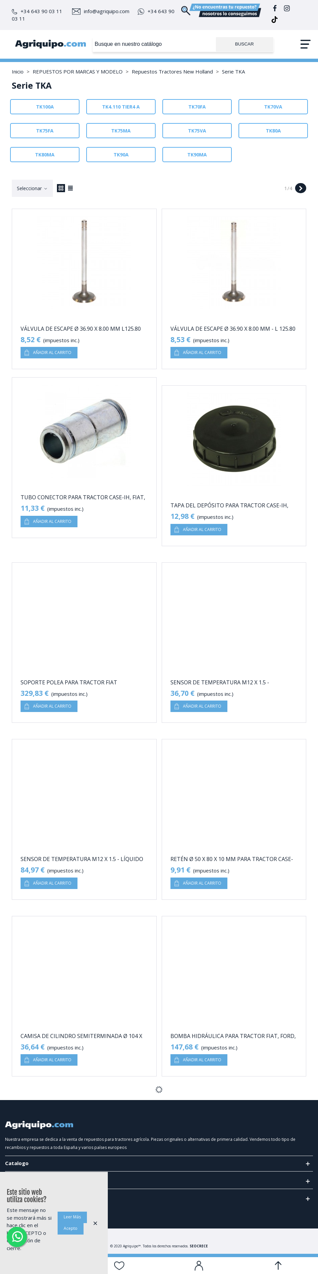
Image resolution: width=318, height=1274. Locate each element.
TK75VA (197, 130)
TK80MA (45, 154)
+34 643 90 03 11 (37, 11)
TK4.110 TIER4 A (121, 106)
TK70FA (197, 106)
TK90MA (197, 154)
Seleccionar (32, 188)
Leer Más (72, 1217)
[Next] (300, 188)
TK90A (121, 154)
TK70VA (273, 106)
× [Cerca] (95, 1222)
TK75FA (45, 130)
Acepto (70, 1228)
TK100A (45, 106)
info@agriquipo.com (100, 11)
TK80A (273, 130)
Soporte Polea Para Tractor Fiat (69, 682)
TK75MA (121, 130)
